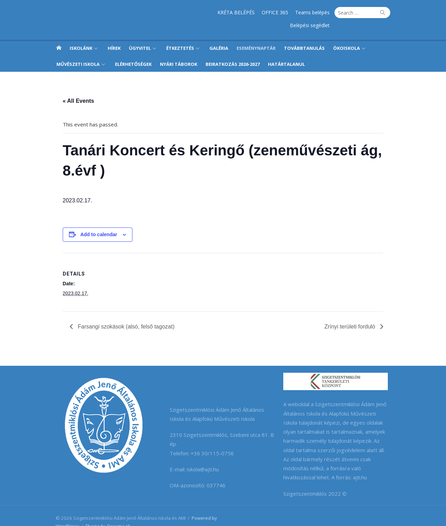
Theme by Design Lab (105, 513)
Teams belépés (269, 12)
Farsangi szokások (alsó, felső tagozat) (122, 314)
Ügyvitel (140, 35)
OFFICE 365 (231, 12)
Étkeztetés (180, 35)
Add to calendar (95, 221)
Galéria (218, 35)
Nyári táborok (178, 51)
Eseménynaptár (256, 35)
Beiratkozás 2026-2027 (233, 51)
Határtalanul (286, 51)
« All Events (75, 88)
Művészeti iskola (78, 51)
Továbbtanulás (304, 35)
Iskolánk (81, 35)
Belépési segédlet (313, 12)
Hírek (114, 35)
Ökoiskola (346, 35)
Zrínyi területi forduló (354, 314)
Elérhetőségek (133, 51)
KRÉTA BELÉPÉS (193, 12)
